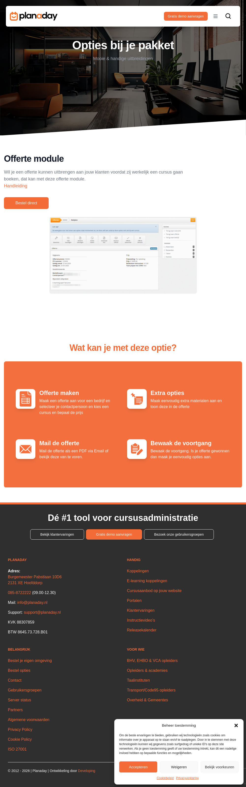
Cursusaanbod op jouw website (154, 591)
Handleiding (15, 185)
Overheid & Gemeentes (147, 700)
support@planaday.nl (42, 612)
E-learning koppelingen (147, 581)
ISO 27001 (17, 749)
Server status (19, 700)
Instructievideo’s (141, 620)
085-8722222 (19, 593)
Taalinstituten (138, 680)
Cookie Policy (20, 739)
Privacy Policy (20, 729)
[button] (236, 725)
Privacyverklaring (187, 778)
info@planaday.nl (32, 602)
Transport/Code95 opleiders (151, 690)
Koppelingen (138, 571)
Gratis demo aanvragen (186, 16)
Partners (15, 710)
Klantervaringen (141, 610)
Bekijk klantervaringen (57, 534)
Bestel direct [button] (26, 203)
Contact (14, 680)
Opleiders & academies (147, 670)
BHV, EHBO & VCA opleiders (152, 661)
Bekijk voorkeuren (219, 767)
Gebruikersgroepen (25, 690)
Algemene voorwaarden (28, 720)
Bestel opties (19, 670)
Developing (86, 771)
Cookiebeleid (165, 778)
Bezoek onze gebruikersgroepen (179, 534)
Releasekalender (142, 630)
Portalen (134, 600)
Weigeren (179, 767)
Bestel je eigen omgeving (30, 661)
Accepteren (138, 767)
